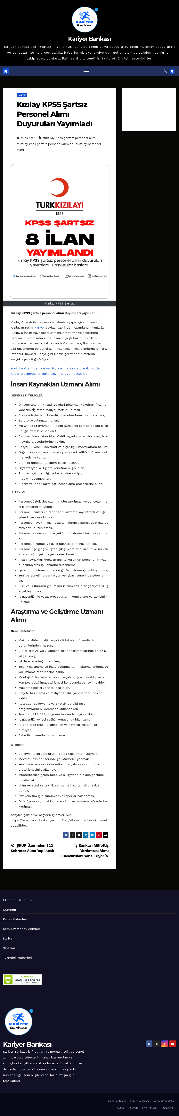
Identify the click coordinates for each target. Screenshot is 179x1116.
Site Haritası (149, 1107)
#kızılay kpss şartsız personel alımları (45, 144)
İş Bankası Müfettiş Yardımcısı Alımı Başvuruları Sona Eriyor (85, 850)
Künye (120, 1107)
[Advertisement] (149, 109)
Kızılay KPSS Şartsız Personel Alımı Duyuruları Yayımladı (54, 114)
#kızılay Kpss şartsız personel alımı (69, 138)
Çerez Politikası (139, 1101)
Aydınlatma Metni (164, 1101)
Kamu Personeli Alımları (21, 929)
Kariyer (22, 95)
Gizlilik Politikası (116, 1101)
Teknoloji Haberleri (17, 957)
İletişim (133, 1107)
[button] (165, 71)
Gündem (9, 910)
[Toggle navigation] (86, 71)
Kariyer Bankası (89, 38)
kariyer (40, 327)
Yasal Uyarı (168, 1107)
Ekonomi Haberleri (17, 900)
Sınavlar (9, 948)
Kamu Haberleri (15, 919)
